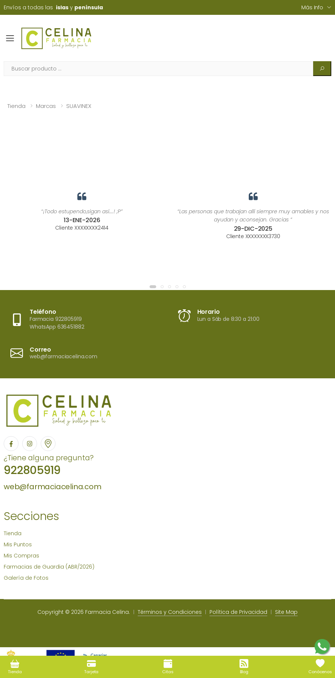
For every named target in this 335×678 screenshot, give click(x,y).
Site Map (286, 612)
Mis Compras (21, 555)
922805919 (32, 470)
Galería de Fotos (26, 578)
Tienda (16, 106)
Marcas (46, 106)
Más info (312, 7)
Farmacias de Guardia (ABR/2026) (49, 566)
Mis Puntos (18, 544)
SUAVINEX (78, 106)
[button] (152, 286)
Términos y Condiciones (170, 612)
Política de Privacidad (238, 612)
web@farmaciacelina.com (52, 486)
